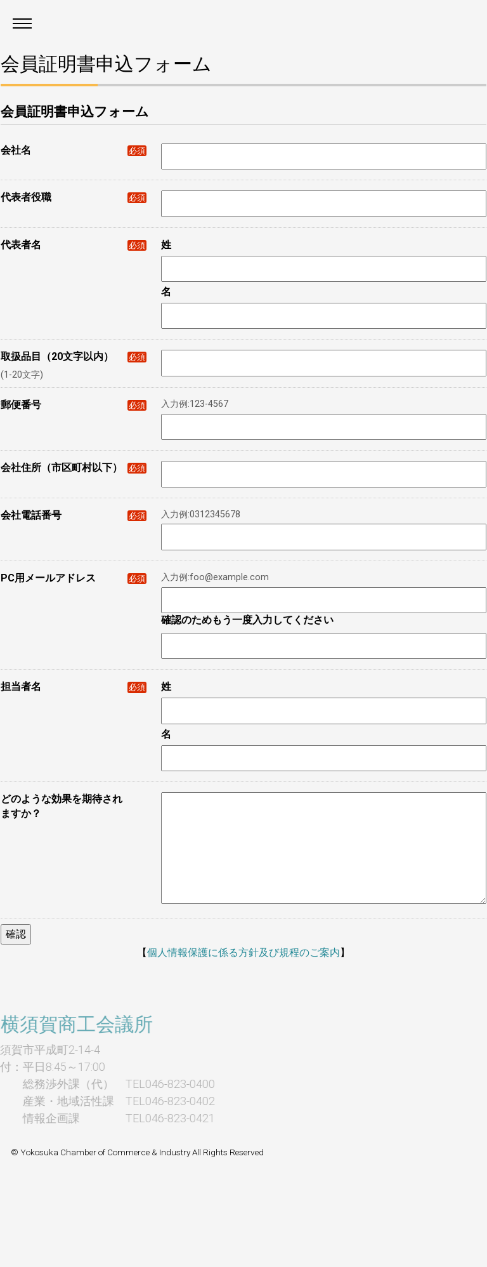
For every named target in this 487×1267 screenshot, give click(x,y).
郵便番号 (73, 405)
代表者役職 (73, 197)
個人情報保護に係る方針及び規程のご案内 (243, 952)
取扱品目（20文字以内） (73, 356)
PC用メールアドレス (73, 578)
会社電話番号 (73, 515)
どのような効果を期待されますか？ (61, 806)
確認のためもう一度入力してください (247, 620)
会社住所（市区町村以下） (73, 467)
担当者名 (73, 686)
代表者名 (73, 245)
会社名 (73, 150)
